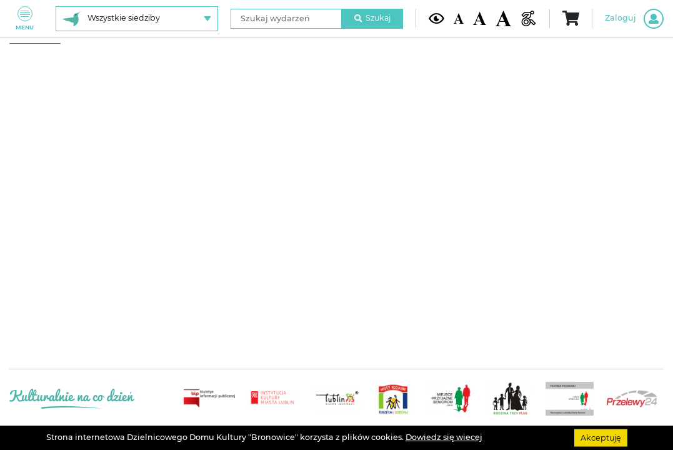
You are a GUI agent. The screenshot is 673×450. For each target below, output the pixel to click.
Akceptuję (601, 437)
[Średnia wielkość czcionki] (479, 18)
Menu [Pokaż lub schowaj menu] (25, 18)
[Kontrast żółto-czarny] (436, 18)
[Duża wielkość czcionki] (503, 18)
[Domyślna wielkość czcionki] (459, 18)
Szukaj (372, 17)
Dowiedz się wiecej (444, 437)
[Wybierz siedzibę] (137, 18)
